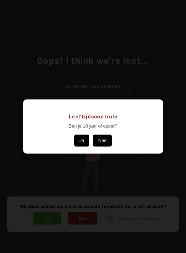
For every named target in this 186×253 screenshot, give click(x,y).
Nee (102, 140)
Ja (82, 140)
